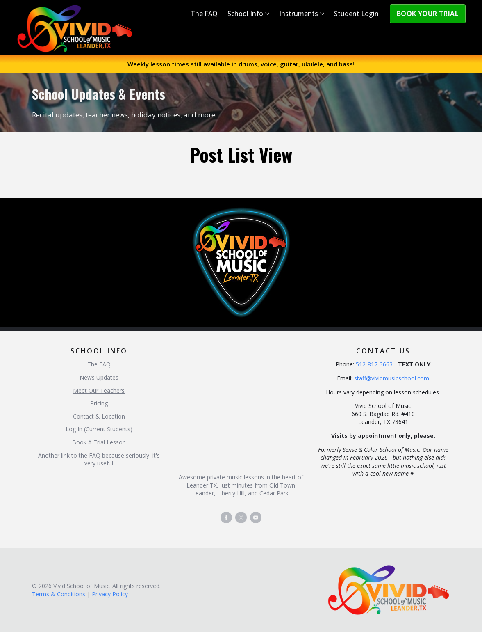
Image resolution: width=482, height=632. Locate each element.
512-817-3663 (374, 364)
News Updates (99, 377)
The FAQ (204, 13)
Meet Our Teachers (99, 390)
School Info (245, 13)
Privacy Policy (110, 594)
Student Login (356, 13)
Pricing (99, 403)
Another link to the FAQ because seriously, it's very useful (99, 459)
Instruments (298, 13)
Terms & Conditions (58, 594)
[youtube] (255, 517)
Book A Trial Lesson (99, 442)
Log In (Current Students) (99, 429)
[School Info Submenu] (268, 14)
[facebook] (226, 517)
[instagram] (241, 517)
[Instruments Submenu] (323, 14)
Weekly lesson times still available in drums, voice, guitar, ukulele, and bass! (241, 64)
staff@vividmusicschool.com (391, 378)
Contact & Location (99, 416)
